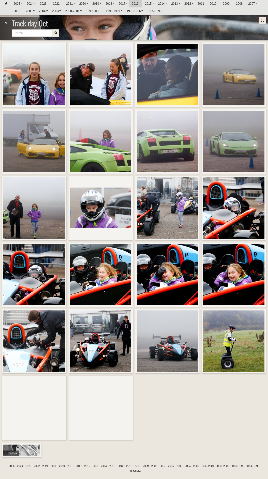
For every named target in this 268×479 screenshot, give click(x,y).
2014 (161, 3)
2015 (148, 3)
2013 (174, 3)
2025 (17, 3)
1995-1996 (154, 11)
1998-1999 (113, 11)
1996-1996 (134, 11)
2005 (29, 11)
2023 (43, 3)
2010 (213, 3)
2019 (95, 3)
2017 (122, 3)
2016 (135, 3)
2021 (69, 3)
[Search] (32, 33)
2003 (55, 11)
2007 (251, 3)
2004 (42, 11)
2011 (200, 3)
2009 (226, 3)
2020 (82, 3)
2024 (30, 3)
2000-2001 (72, 11)
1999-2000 (93, 11)
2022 (56, 3)
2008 (239, 3)
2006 (17, 11)
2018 (109, 3)
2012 (187, 3)
